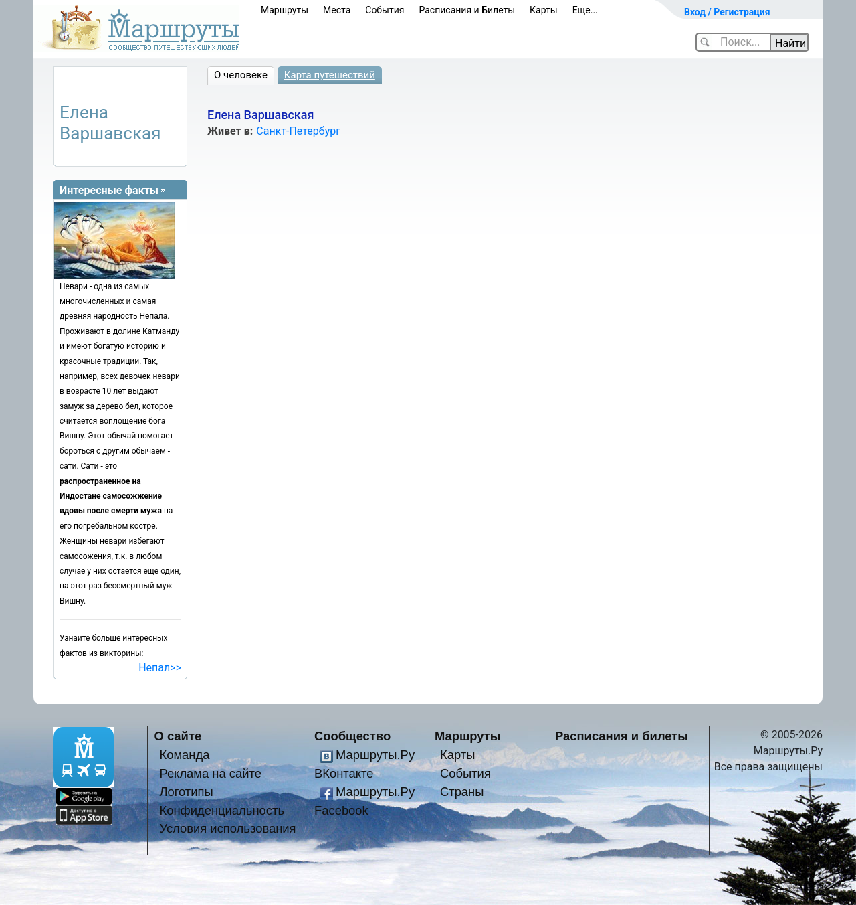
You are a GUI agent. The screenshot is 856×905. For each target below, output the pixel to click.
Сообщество (352, 736)
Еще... (585, 10)
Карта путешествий (329, 75)
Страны (462, 792)
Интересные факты (109, 190)
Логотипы (186, 792)
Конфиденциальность (221, 810)
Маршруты (284, 10)
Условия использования (227, 828)
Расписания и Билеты (467, 10)
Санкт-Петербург (298, 131)
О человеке (241, 75)
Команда (184, 755)
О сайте (178, 736)
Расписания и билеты (621, 736)
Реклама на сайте (210, 773)
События (384, 10)
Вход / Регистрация (727, 12)
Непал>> (159, 667)
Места (336, 10)
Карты (544, 10)
